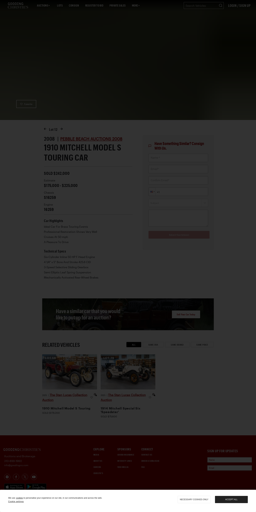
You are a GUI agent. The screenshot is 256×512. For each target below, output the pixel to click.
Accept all (231, 499)
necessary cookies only (194, 499)
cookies (19, 498)
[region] (128, 501)
